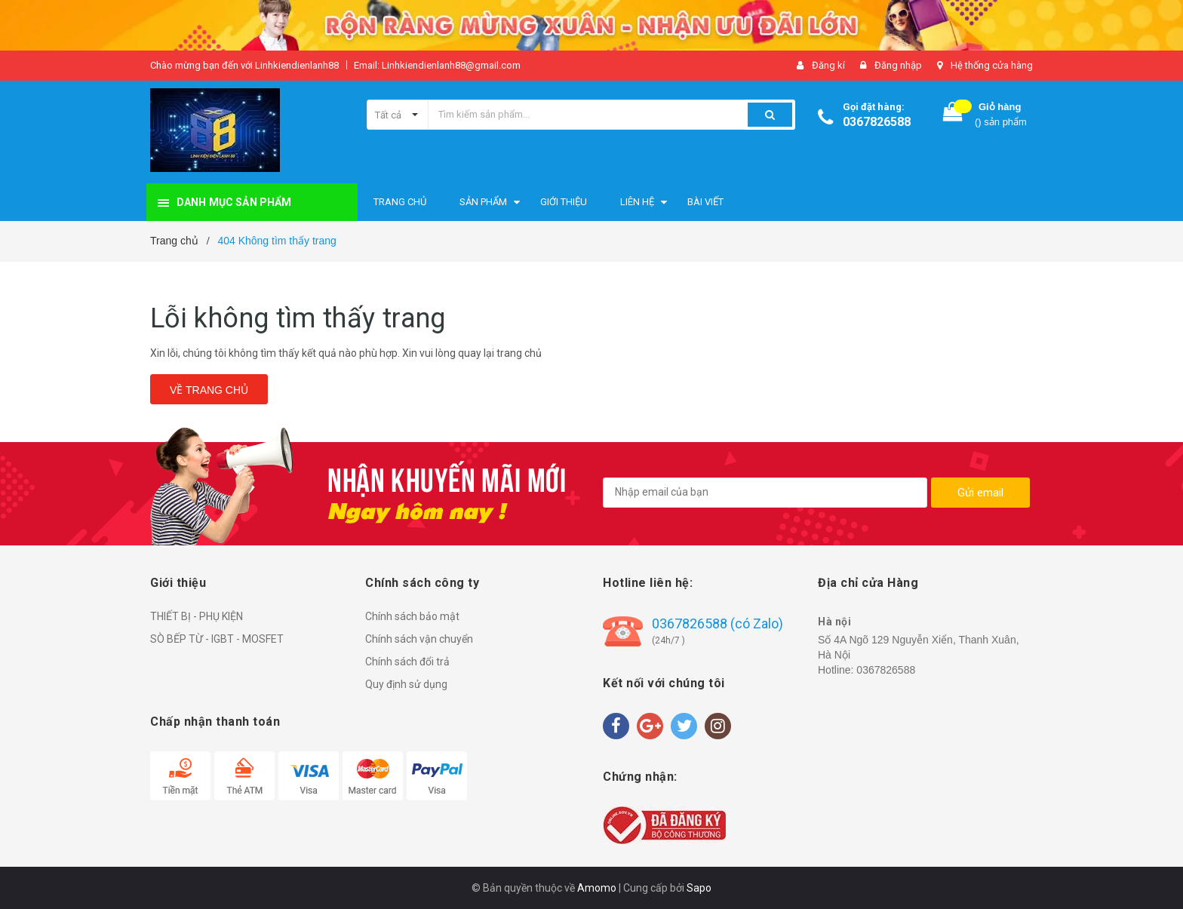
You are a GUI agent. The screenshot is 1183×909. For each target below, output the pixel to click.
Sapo (699, 888)
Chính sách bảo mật (412, 616)
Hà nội (834, 622)
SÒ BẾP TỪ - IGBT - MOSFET (217, 639)
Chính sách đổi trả (407, 662)
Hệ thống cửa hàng (992, 65)
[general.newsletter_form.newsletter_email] (765, 493)
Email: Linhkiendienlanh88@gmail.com (437, 65)
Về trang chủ (209, 390)
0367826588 (877, 122)
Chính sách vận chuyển (419, 639)
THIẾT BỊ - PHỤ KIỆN (196, 616)
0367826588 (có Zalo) (717, 623)
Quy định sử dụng (406, 684)
